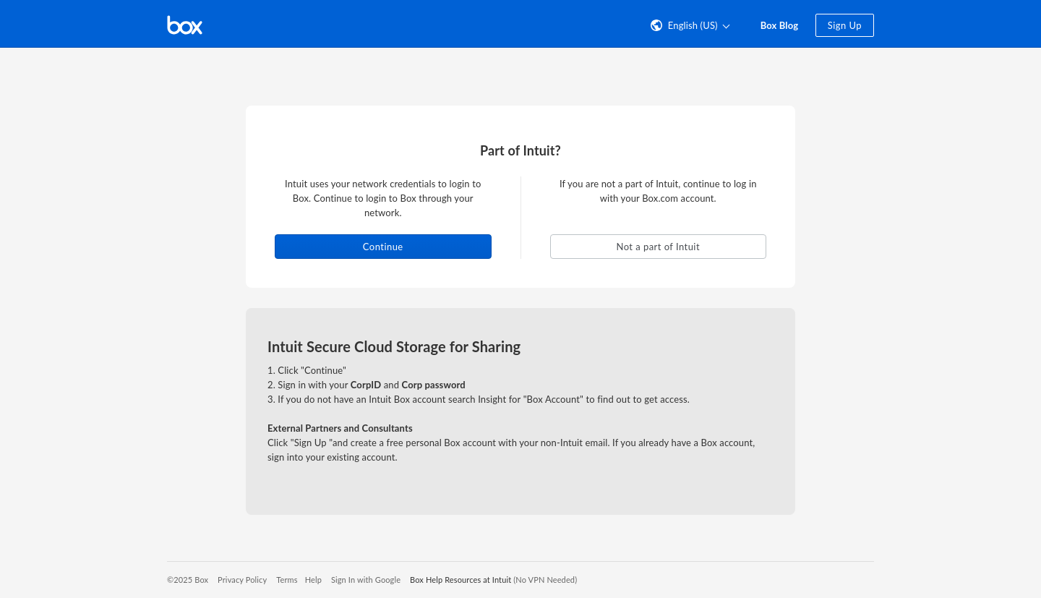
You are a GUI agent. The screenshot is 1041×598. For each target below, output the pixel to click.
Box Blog (780, 25)
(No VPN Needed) (545, 579)
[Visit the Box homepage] (184, 24)
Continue (383, 246)
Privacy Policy (242, 579)
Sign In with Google (365, 579)
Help (313, 579)
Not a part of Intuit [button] (658, 246)
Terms (286, 579)
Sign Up (845, 25)
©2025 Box (187, 579)
